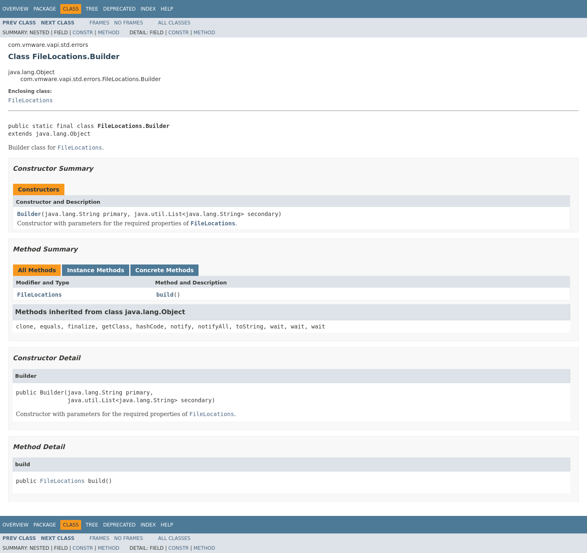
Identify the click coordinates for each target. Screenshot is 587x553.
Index (148, 9)
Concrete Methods (164, 270)
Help (167, 9)
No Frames (128, 23)
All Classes (174, 23)
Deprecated (119, 9)
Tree (92, 9)
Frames (100, 23)
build (165, 294)
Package (44, 9)
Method (108, 32)
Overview (15, 9)
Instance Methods (95, 270)
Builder (29, 214)
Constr (83, 32)
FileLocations (30, 100)
